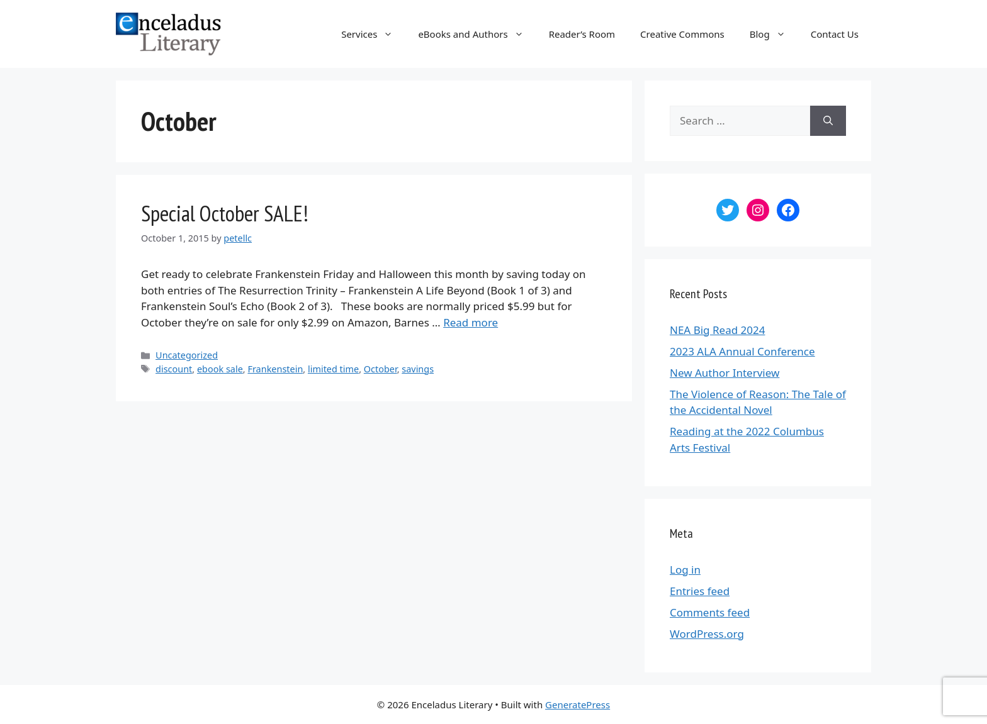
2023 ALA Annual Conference (742, 351)
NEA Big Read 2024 (717, 330)
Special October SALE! (224, 213)
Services (373, 34)
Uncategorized (186, 355)
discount (173, 369)
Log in (685, 569)
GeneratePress (577, 704)
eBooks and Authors (477, 34)
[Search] (828, 121)
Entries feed (700, 591)
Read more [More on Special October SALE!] (470, 322)
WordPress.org (707, 634)
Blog (774, 34)
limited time (333, 369)
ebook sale (220, 369)
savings (418, 369)
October (380, 369)
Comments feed (710, 612)
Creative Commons (682, 34)
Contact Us (835, 34)
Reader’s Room (582, 34)
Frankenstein (275, 369)
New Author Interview (724, 372)
